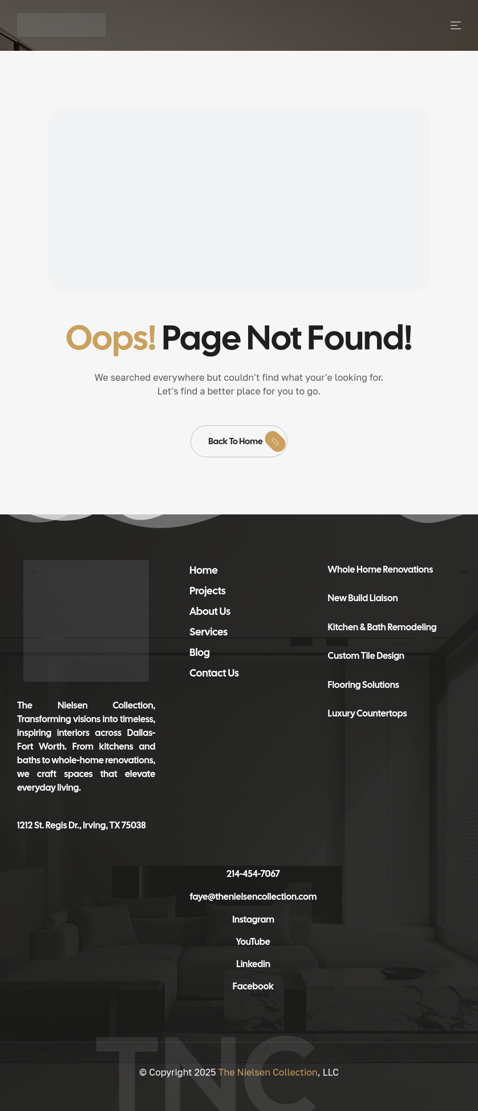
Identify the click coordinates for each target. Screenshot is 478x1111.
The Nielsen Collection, (86, 705)
